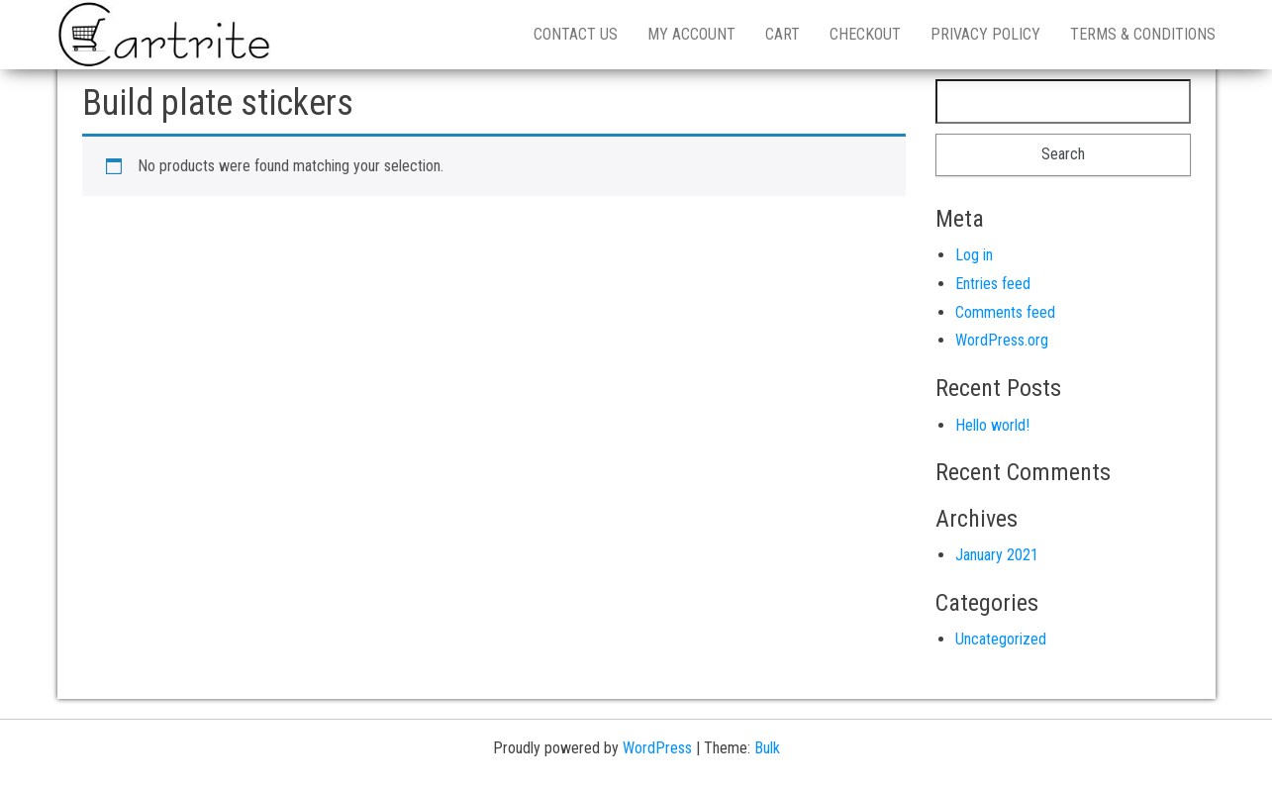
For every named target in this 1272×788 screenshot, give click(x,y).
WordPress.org (1001, 340)
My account (691, 34)
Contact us (576, 34)
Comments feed (1005, 312)
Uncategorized (1000, 639)
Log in (974, 255)
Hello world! (992, 425)
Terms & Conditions (1143, 34)
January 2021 (996, 554)
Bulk (767, 748)
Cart (782, 34)
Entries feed (992, 283)
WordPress (657, 748)
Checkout (865, 34)
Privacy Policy (985, 34)
